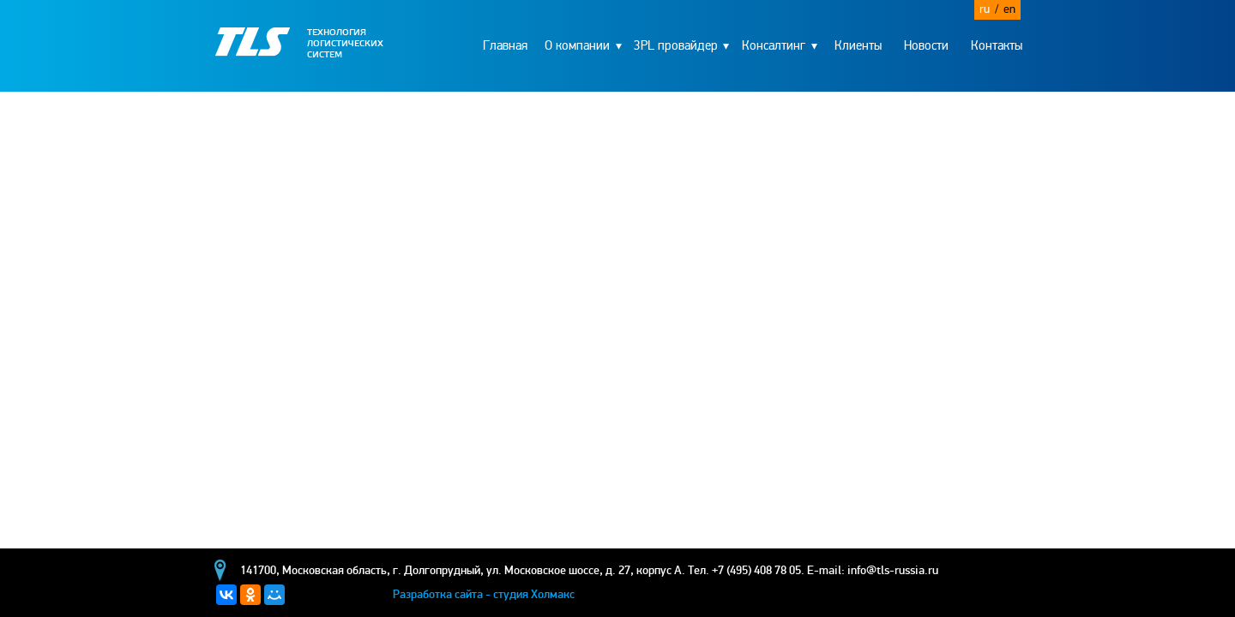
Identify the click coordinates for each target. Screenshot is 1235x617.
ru (988, 9)
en (1009, 9)
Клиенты (858, 45)
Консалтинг (773, 45)
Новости (926, 45)
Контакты (996, 45)
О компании (577, 45)
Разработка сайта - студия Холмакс (484, 594)
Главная (505, 45)
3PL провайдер (676, 45)
